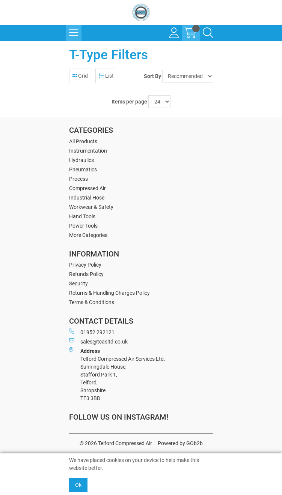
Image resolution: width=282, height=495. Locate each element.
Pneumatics (83, 169)
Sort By (152, 76)
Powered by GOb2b (180, 443)
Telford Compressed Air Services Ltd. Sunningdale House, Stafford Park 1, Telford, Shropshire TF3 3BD (117, 374)
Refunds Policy (86, 274)
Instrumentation (88, 151)
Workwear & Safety (91, 207)
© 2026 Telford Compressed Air (116, 443)
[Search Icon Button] (208, 33)
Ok (78, 485)
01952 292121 (92, 331)
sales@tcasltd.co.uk (98, 341)
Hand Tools (82, 216)
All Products (83, 141)
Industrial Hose (86, 198)
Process (78, 179)
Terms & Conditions (91, 302)
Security (78, 283)
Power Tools (83, 226)
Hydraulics (81, 160)
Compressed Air (87, 188)
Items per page (129, 102)
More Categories (88, 235)
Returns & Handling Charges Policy (109, 293)
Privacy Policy (85, 265)
